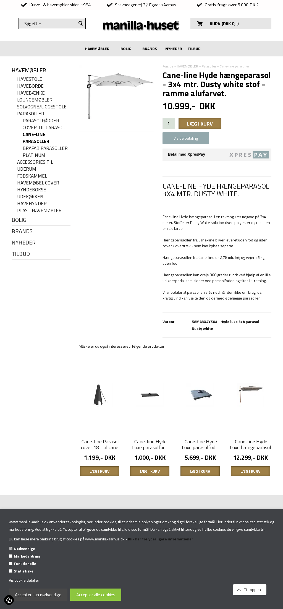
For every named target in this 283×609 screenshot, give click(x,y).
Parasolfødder (41, 120)
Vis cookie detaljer (24, 580)
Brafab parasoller (45, 148)
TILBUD (194, 48)
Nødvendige (24, 548)
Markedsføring (27, 556)
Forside (168, 66)
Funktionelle (25, 563)
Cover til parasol (44, 127)
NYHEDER (173, 48)
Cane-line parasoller (36, 138)
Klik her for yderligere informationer (160, 539)
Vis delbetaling (186, 138)
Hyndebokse (31, 189)
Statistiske (23, 571)
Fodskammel (32, 176)
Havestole (29, 79)
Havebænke (31, 93)
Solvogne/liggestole (42, 106)
